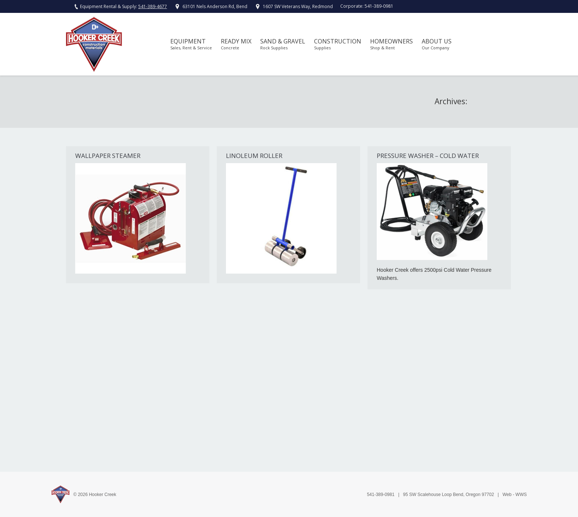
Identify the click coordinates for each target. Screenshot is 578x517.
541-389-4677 (152, 6)
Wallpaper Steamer (107, 155)
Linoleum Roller (254, 155)
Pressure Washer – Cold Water (428, 155)
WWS (521, 494)
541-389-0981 (379, 6)
